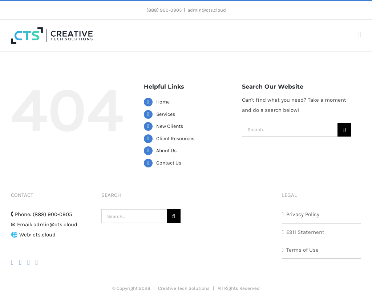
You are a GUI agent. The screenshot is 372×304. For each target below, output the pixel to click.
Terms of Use (302, 250)
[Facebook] (12, 262)
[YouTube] (28, 262)
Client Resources (175, 138)
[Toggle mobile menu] (359, 34)
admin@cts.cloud (206, 10)
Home (163, 102)
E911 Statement (305, 232)
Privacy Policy (302, 214)
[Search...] (289, 130)
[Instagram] (20, 262)
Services (165, 114)
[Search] (344, 130)
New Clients (169, 126)
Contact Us (168, 163)
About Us (166, 150)
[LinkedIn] (36, 262)
